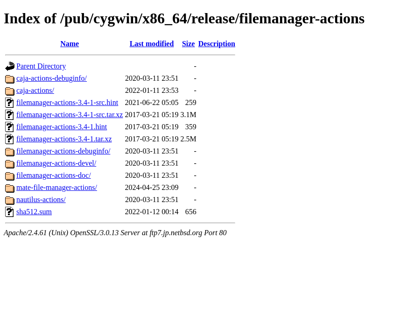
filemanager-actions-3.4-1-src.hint (67, 102)
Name (69, 44)
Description (216, 44)
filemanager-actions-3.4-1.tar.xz (64, 139)
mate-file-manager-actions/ (56, 187)
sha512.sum (34, 212)
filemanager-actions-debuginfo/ (63, 151)
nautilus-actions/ (41, 199)
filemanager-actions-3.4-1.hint (61, 127)
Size (188, 44)
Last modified (152, 44)
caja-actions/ (35, 90)
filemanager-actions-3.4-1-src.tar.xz (69, 115)
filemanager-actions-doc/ (53, 175)
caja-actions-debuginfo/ (51, 78)
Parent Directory (41, 66)
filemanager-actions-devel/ (56, 163)
